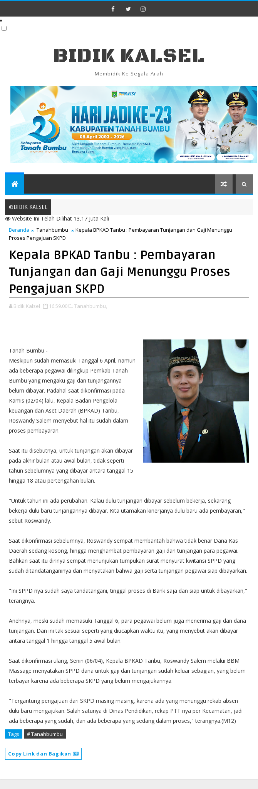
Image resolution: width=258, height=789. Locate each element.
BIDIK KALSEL (129, 56)
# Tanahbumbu (45, 733)
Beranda (19, 229)
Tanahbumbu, (90, 306)
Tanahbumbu (52, 229)
